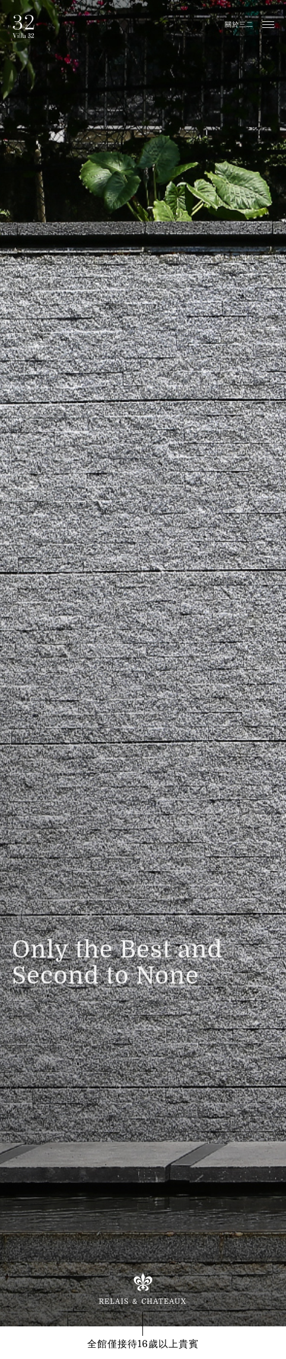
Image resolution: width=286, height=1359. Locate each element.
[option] (143, 663)
